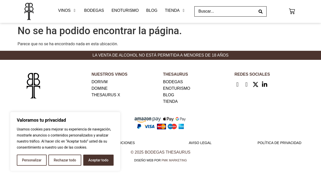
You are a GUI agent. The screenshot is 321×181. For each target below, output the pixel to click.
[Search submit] (260, 11)
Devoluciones (121, 143)
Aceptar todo (98, 160)
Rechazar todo (65, 160)
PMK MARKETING (174, 160)
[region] (65, 141)
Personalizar (31, 160)
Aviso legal (200, 143)
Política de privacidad (279, 143)
